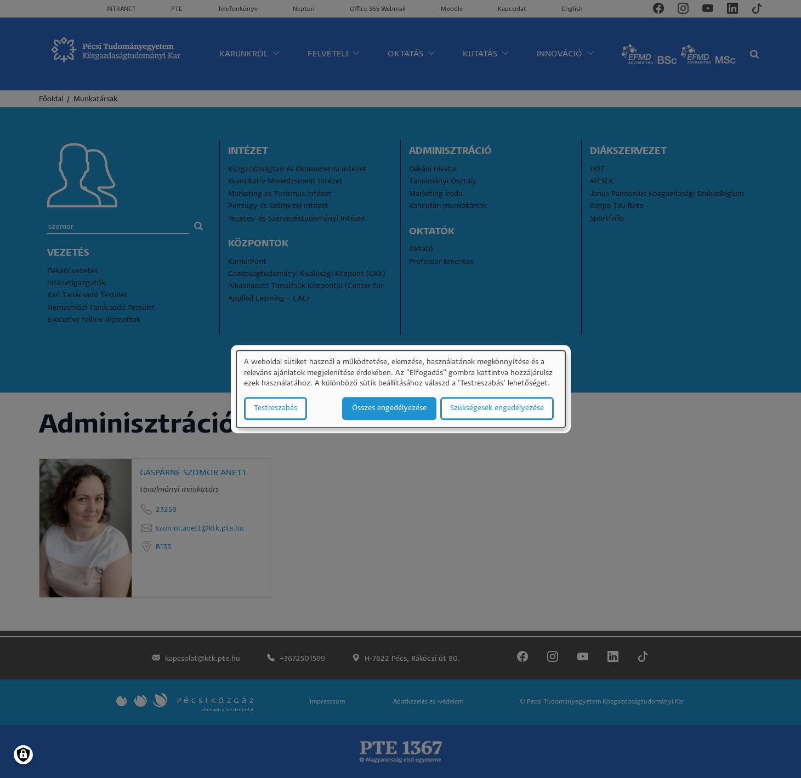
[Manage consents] (23, 754)
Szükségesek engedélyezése (497, 408)
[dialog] (400, 389)
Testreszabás (275, 408)
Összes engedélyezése (389, 408)
